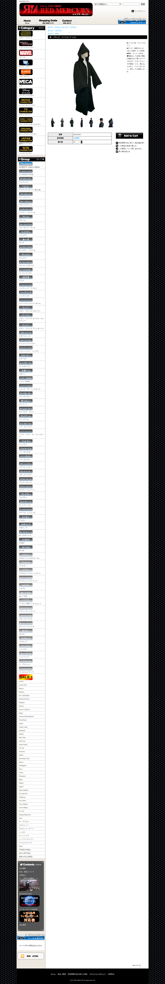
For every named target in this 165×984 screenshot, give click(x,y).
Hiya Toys (22, 737)
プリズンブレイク (26, 480)
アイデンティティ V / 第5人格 (30, 188)
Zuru (20, 818)
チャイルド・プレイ (26, 410)
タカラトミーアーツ (26, 829)
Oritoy (21, 773)
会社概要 (22, 868)
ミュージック (26, 655)
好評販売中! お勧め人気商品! (29, 165)
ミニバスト (26, 647)
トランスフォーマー (26, 44)
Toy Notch (22, 801)
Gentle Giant (23, 727)
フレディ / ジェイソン (27, 488)
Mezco (21, 762)
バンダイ (22, 832)
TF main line (23, 794)
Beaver (21, 688)
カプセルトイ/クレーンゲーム (30, 571)
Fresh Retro (23, 720)
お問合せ (67, 21)
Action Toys (23, 685)
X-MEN (26, 541)
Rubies (21, 783)
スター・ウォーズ (26, 35)
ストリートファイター (27, 341)
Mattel (21, 755)
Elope (21, 713)
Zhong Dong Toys (25, 815)
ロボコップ (26, 526)
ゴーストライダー (26, 271)
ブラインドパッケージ (27, 609)
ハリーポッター (26, 457)
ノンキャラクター (26, 150)
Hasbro (21, 734)
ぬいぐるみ (26, 594)
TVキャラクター (26, 111)
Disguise (22, 702)
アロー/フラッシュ (26, 203)
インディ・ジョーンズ (27, 210)
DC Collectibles (24, 695)
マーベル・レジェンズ (27, 510)
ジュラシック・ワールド (28, 286)
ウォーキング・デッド (27, 226)
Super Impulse (24, 790)
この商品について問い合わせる (130, 149)
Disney (21, 706)
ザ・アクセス (24, 822)
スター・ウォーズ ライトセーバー (31, 326)
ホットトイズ (24, 836)
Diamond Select (24, 699)
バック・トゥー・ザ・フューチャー (31, 433)
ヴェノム (26, 218)
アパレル (26, 563)
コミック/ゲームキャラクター (30, 121)
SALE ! (26, 678)
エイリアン (26, 233)
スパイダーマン (26, 364)
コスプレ (26, 586)
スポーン (26, 372)
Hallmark (22, 731)
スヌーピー (26, 357)
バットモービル (26, 450)
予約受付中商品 (24, 850)
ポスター (26, 632)
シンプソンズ (26, 294)
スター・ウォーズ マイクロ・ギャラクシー (31, 317)
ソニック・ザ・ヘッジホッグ (29, 387)
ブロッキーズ (26, 73)
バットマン (26, 442)
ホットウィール (26, 503)
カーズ (26, 241)
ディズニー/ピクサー (26, 92)
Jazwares (22, 751)
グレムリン (26, 256)
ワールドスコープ (25, 843)
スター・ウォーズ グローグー (30, 309)
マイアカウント (140, 11)
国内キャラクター (26, 140)
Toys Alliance (23, 804)
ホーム (27, 21)
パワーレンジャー (26, 465)
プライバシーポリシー (98, 974)
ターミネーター (26, 394)
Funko (21, 723)
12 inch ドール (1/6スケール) (29, 556)
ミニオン (26, 518)
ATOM (35, 956)
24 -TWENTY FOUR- (26, 173)
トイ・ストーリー (26, 425)
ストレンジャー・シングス (29, 349)
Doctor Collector (24, 709)
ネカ (26, 83)
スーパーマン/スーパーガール (30, 301)
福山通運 (22, 925)
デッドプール (26, 417)
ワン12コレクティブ (26, 670)
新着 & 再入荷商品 (26, 857)
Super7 (21, 787)
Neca (20, 769)
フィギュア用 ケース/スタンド (30, 601)
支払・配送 (62, 974)
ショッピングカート (132, 21)
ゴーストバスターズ (26, 263)
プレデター (26, 495)
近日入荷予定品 (24, 853)
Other (21, 846)
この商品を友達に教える (128, 146)
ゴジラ (26, 278)
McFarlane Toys (24, 759)
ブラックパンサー (26, 473)
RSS (29, 956)
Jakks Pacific (23, 745)
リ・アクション (26, 662)
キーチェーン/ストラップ (28, 579)
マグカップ (26, 639)
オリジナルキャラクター (28, 131)
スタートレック (26, 334)
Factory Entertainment (26, 716)
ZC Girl (26, 548)
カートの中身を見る (30, 936)
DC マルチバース (26, 533)
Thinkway (22, 797)
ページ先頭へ (136, 965)
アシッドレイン (26, 195)
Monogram (22, 765)
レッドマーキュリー (26, 839)
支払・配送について (48, 21)
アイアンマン (26, 180)
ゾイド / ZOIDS (26, 379)
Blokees (21, 692)
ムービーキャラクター (27, 102)
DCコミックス (26, 64)
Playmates (22, 776)
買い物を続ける (124, 151)
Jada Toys (22, 741)
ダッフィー (26, 402)
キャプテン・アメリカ (27, 248)
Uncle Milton (23, 808)
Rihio (21, 780)
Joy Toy (21, 748)
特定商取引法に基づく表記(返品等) (131, 143)
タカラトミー (24, 825)
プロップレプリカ (26, 617)
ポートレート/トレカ (26, 624)
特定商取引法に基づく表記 (77, 974)
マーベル (26, 54)
